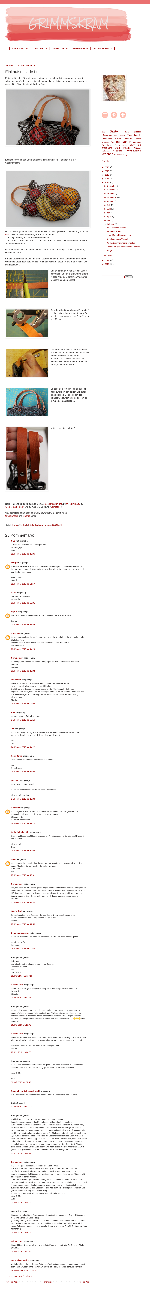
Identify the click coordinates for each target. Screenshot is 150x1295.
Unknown (15, 633)
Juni (109, 209)
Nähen (126, 141)
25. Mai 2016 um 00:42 (21, 1232)
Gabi (13, 541)
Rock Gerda (16, 756)
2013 (107, 264)
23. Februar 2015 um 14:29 (23, 649)
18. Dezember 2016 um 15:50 (24, 1270)
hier (7, 234)
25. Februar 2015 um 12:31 (23, 875)
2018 (107, 171)
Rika (13, 712)
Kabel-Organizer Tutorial (117, 239)
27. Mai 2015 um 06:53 (21, 1052)
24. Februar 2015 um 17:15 (23, 823)
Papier (124, 145)
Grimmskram (17, 658)
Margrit (14, 562)
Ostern (117, 145)
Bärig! (109, 250)
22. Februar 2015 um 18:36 (23, 554)
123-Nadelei (16, 911)
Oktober (111, 193)
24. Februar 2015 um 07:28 (23, 703)
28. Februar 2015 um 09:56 (23, 949)
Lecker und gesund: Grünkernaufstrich (123, 247)
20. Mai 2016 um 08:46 (21, 1202)
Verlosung (106, 151)
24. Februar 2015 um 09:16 (23, 720)
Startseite (48, 1282)
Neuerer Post (11, 1282)
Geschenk (23, 525)
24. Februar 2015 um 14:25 (23, 771)
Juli (109, 205)
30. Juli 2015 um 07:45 (21, 1082)
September (112, 197)
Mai (109, 213)
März (109, 220)
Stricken (137, 148)
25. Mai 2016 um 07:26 (21, 1251)
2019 (107, 167)
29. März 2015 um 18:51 (21, 998)
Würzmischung (120, 154)
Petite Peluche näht (20, 832)
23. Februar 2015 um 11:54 (23, 624)
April (109, 216)
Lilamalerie (16, 679)
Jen (12, 728)
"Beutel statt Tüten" (14, 507)
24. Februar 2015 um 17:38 (23, 850)
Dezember (112, 186)
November (112, 190)
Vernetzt (55, 507)
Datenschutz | (104, 48)
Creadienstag (12, 516)
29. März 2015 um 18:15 (21, 976)
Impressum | (81, 48)
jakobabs (15, 780)
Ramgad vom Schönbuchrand (25, 1091)
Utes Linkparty (73, 504)
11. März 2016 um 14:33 (21, 1107)
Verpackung (118, 151)
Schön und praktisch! (43, 525)
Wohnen (107, 154)
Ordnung (137, 142)
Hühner (138, 139)
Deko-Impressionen (20, 933)
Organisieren (107, 145)
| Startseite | (19, 48)
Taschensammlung (53, 504)
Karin (13, 592)
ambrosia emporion (20, 1260)
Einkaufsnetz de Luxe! (116, 227)
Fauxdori (122, 136)
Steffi (13, 859)
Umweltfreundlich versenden (119, 235)
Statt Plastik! (57, 525)
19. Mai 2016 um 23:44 (21, 1153)
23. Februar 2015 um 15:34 (23, 671)
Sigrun (14, 611)
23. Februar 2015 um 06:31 (23, 603)
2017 (107, 175)
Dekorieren (109, 135)
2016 (107, 179)
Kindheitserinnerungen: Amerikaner (122, 243)
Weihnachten (134, 150)
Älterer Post (84, 1282)
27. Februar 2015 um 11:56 (23, 924)
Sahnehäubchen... (115, 231)
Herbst (128, 138)
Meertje (27, 516)
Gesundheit (107, 138)
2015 (107, 182)
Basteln (15, 525)
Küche (115, 141)
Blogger (137, 132)
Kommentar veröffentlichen (20, 1276)
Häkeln (31, 525)
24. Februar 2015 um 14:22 (23, 747)
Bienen (127, 132)
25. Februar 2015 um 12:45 (23, 902)
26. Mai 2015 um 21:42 (21, 1025)
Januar (110, 255)
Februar (111, 224)
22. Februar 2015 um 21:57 (23, 584)
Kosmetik (105, 142)
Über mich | (61, 48)
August (110, 201)
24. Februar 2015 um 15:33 (23, 799)
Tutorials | (41, 48)
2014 (107, 260)
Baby (104, 132)
